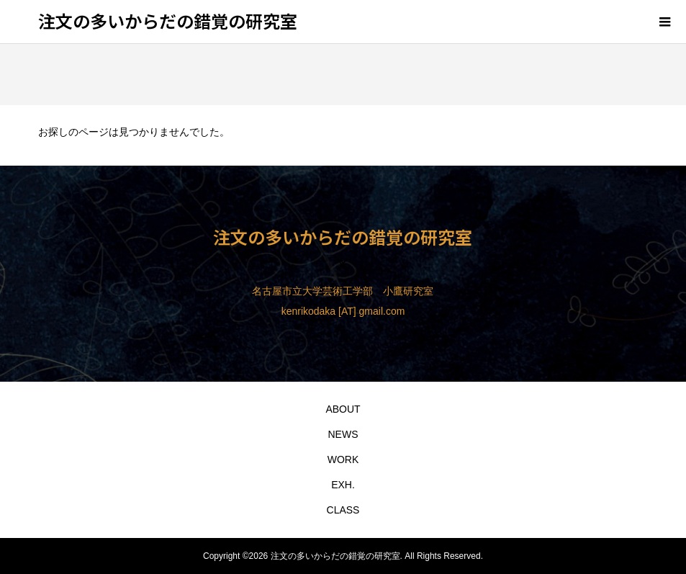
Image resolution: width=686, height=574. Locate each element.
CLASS (343, 510)
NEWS (343, 434)
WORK (343, 459)
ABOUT (342, 409)
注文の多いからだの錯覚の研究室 (167, 20)
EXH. (343, 484)
